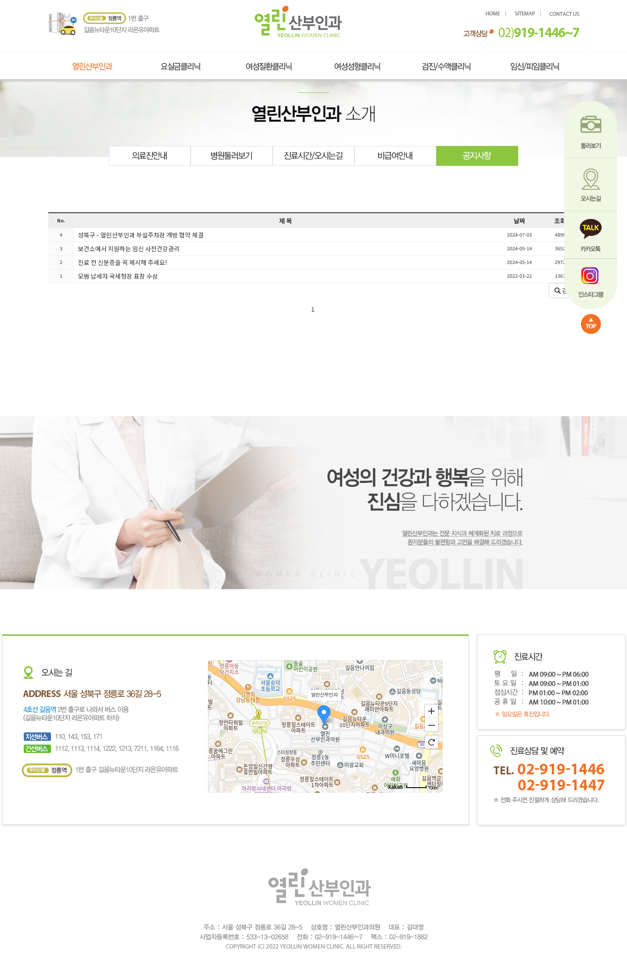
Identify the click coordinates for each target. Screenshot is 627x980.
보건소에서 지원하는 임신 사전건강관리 (128, 248)
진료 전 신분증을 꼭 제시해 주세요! (122, 262)
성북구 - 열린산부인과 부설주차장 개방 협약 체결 (140, 234)
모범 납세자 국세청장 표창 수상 (117, 276)
